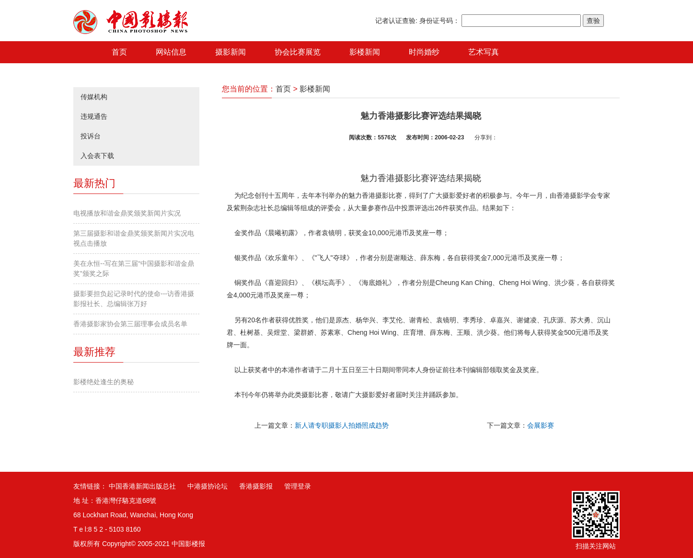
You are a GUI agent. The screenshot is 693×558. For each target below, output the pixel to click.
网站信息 (171, 52)
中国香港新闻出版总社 (142, 486)
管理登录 (297, 486)
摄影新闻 (230, 52)
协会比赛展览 (298, 52)
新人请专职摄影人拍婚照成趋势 (342, 425)
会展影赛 (540, 425)
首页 (119, 52)
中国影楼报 (188, 543)
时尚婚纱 (424, 52)
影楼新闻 (364, 52)
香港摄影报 (256, 486)
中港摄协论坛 (207, 486)
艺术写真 (483, 52)
